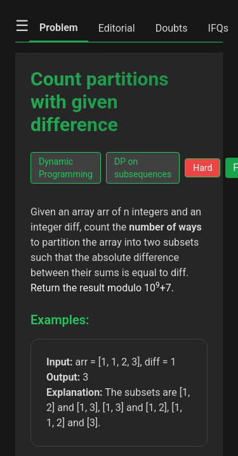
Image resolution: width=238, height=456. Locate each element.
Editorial (116, 28)
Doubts (171, 28)
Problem (58, 28)
